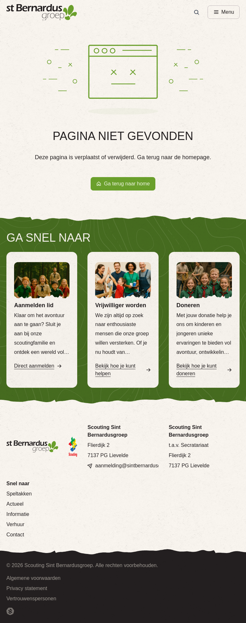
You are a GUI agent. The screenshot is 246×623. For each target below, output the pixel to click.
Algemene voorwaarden (33, 578)
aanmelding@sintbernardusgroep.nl (135, 465)
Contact (15, 534)
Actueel (14, 504)
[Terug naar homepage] (41, 12)
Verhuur (15, 524)
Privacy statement (26, 588)
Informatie (17, 514)
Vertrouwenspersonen (31, 598)
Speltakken (19, 493)
